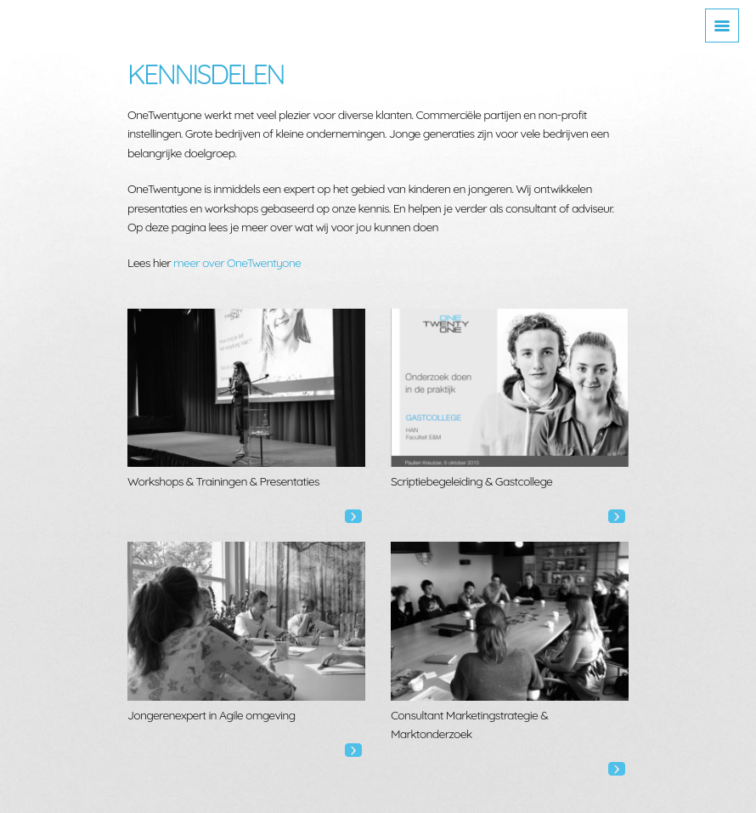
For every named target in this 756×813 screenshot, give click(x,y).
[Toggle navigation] (722, 26)
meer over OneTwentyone (237, 262)
